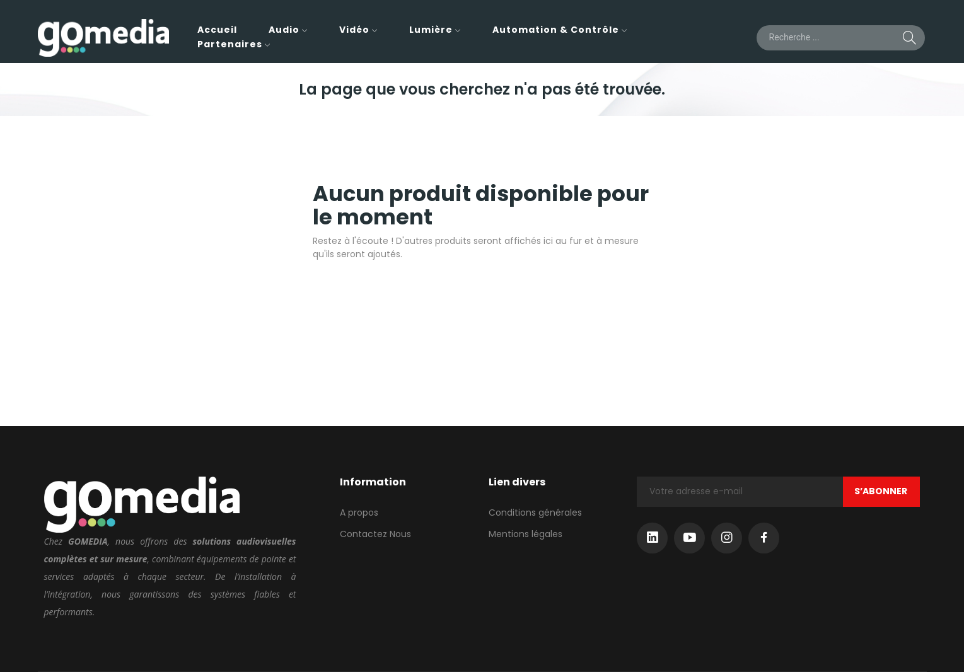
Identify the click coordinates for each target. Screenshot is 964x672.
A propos (359, 512)
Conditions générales (535, 512)
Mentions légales (525, 534)
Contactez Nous (375, 534)
